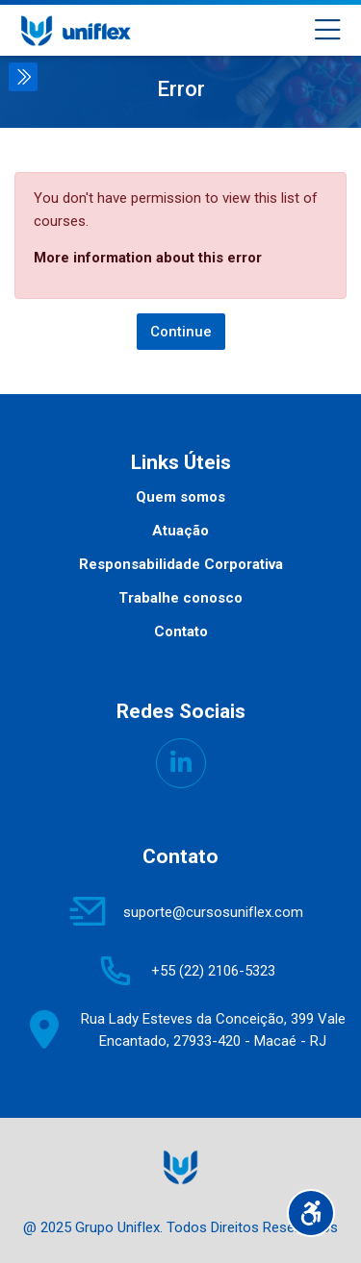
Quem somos (180, 497)
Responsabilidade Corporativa (181, 564)
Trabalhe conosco (180, 598)
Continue (181, 331)
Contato (181, 631)
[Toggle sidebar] (23, 76)
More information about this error (148, 257)
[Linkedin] (181, 763)
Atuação (180, 530)
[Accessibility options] (311, 1213)
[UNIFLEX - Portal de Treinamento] (75, 30)
